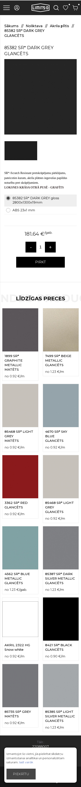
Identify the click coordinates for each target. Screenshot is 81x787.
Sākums (11, 26)
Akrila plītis (60, 26)
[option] (40, 97)
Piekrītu (21, 774)
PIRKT (40, 262)
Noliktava (34, 26)
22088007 (40, 747)
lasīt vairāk (26, 762)
